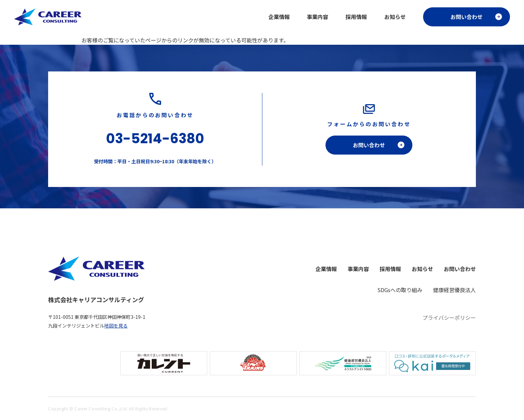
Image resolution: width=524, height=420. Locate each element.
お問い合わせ (466, 17)
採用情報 (356, 17)
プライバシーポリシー (449, 317)
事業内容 (317, 17)
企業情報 (279, 17)
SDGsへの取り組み (399, 290)
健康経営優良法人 (454, 290)
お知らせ (395, 17)
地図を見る (116, 325)
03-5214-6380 (155, 138)
